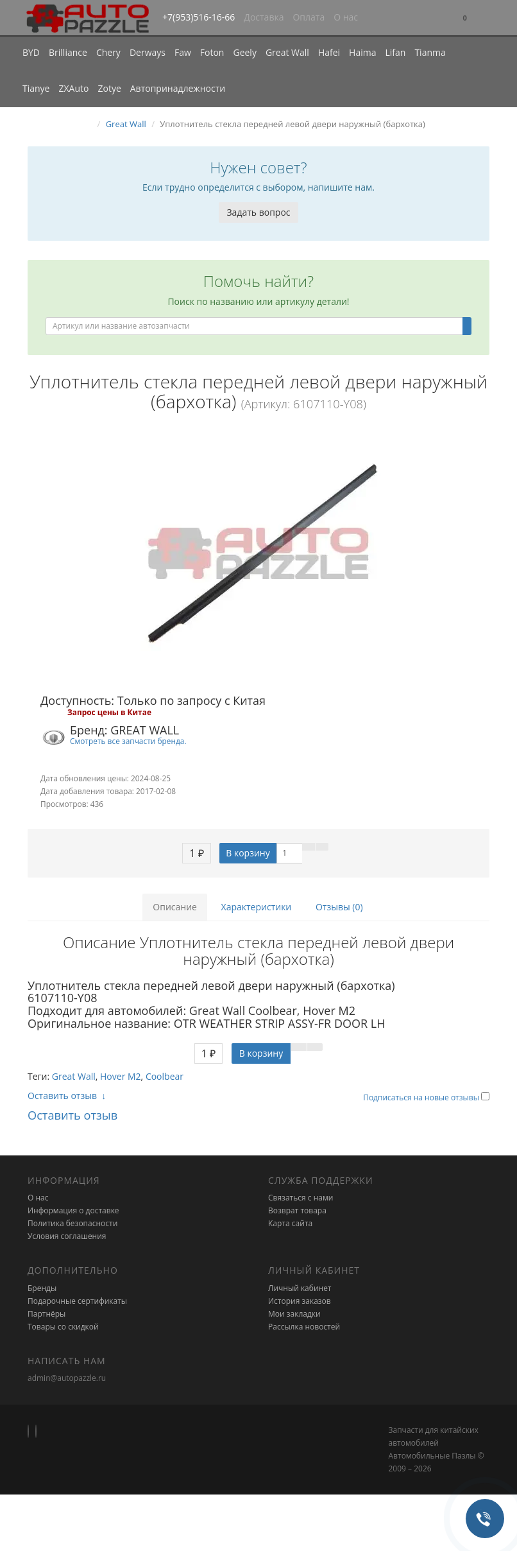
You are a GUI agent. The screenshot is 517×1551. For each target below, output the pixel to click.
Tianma (429, 52)
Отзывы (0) (339, 907)
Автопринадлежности (177, 88)
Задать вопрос (258, 212)
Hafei (329, 52)
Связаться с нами (300, 1197)
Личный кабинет (300, 1288)
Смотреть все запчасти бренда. (128, 741)
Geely (244, 52)
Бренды (42, 1288)
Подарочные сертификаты (77, 1300)
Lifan (395, 52)
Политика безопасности (72, 1223)
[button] (465, 18)
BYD (31, 52)
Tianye (36, 88)
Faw (182, 52)
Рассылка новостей (304, 1326)
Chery (108, 52)
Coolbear (164, 1076)
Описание (175, 907)
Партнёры (46, 1313)
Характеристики (256, 907)
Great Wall (287, 52)
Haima (362, 52)
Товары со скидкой (63, 1326)
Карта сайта (290, 1223)
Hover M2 (120, 1076)
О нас (346, 17)
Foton (212, 52)
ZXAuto (74, 88)
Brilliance (68, 52)
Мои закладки (294, 1313)
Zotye (109, 88)
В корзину (247, 853)
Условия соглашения (67, 1236)
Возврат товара (297, 1210)
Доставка (264, 17)
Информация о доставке (73, 1210)
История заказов (299, 1300)
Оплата (308, 17)
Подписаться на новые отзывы (422, 1097)
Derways (147, 52)
